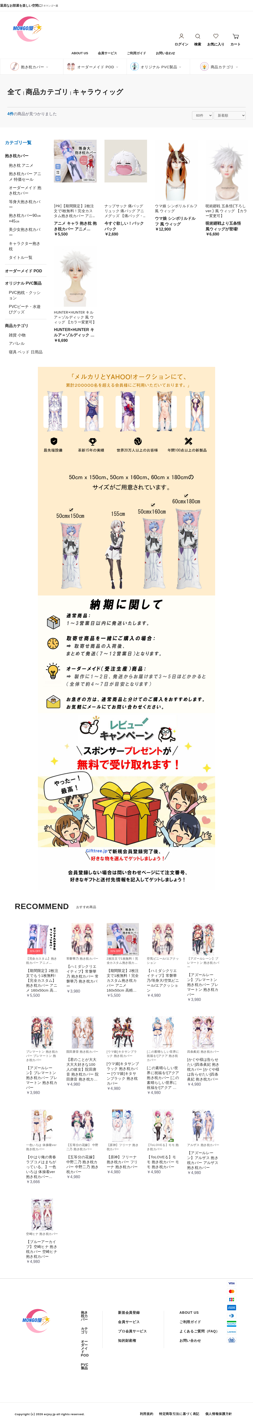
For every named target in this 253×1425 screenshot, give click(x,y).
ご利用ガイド (136, 53)
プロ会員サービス (132, 1331)
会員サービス (107, 53)
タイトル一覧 (20, 257)
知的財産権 (127, 1340)
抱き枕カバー (32, 67)
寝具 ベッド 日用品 (26, 352)
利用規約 (146, 1414)
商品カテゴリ (222, 67)
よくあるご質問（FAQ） (199, 1331)
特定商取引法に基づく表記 (179, 1414)
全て (14, 92)
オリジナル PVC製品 (159, 67)
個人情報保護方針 (218, 1414)
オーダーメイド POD (95, 67)
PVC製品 (85, 1366)
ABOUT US (79, 53)
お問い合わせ (165, 53)
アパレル (17, 343)
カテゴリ (84, 1330)
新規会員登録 (129, 1312)
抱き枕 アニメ (21, 165)
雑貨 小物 (17, 335)
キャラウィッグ (98, 92)
